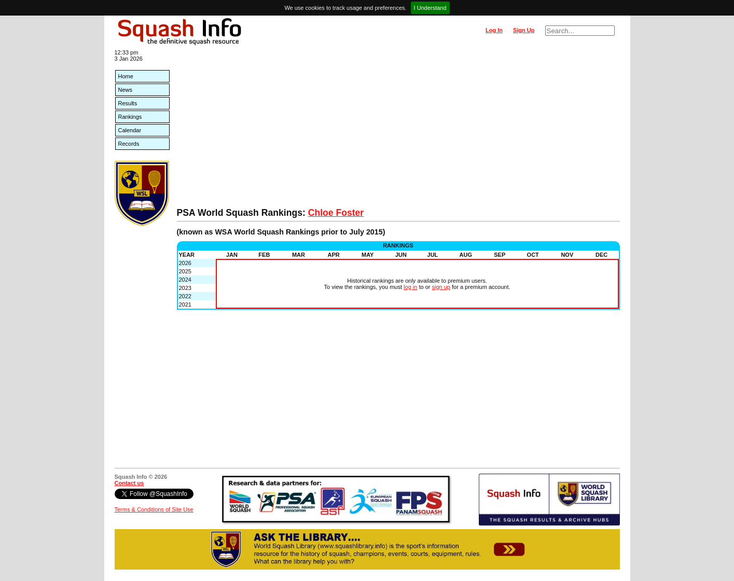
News (125, 90)
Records (129, 144)
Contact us (129, 483)
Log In (494, 30)
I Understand (430, 8)
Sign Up (524, 30)
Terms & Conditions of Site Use (154, 509)
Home (125, 76)
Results (127, 103)
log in (410, 287)
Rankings (130, 117)
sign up (441, 287)
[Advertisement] (398, 129)
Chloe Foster (336, 213)
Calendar (130, 130)
